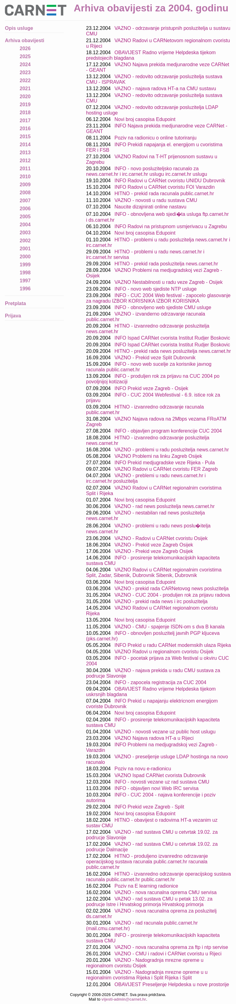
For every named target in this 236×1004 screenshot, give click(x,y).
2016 (25, 128)
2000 (25, 256)
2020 (25, 96)
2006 (25, 208)
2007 (25, 200)
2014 (25, 144)
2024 (25, 64)
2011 (25, 168)
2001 (25, 248)
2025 (25, 56)
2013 (25, 152)
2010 (25, 176)
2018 (25, 112)
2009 (25, 184)
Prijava (13, 315)
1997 (25, 280)
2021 (25, 88)
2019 (25, 104)
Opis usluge (19, 28)
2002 (25, 240)
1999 (25, 264)
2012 (25, 160)
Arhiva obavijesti (24, 40)
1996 (25, 288)
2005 (25, 216)
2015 (25, 136)
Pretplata (15, 303)
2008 (25, 192)
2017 (25, 120)
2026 (25, 48)
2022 (25, 80)
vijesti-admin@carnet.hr (123, 999)
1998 (25, 272)
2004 (25, 224)
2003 (25, 232)
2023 (25, 72)
